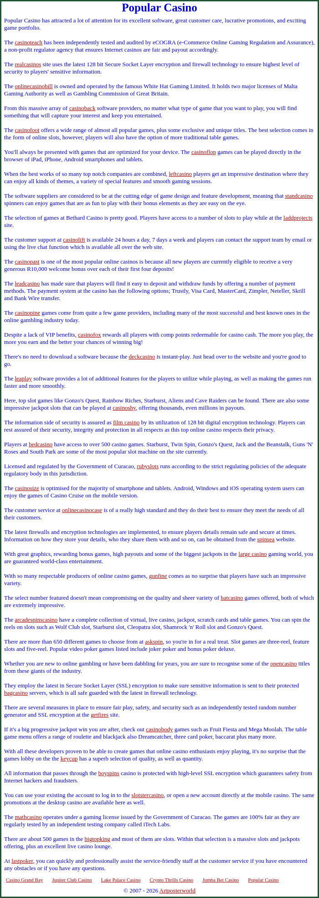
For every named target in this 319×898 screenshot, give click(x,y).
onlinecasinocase (82, 510)
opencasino (283, 663)
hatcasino (232, 597)
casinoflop (203, 151)
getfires (99, 714)
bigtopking (97, 838)
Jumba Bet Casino (220, 879)
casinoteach (28, 42)
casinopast (27, 261)
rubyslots (148, 466)
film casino (126, 422)
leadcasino (27, 283)
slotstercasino (148, 795)
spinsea (265, 539)
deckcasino (142, 356)
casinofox (89, 334)
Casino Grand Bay (24, 879)
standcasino (299, 195)
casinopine (27, 312)
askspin (154, 641)
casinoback (82, 108)
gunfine (158, 575)
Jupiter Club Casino (72, 879)
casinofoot (27, 130)
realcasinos (28, 64)
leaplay (23, 378)
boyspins (108, 773)
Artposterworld (178, 890)
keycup (69, 758)
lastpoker (22, 860)
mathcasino (28, 816)
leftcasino (180, 173)
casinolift (74, 239)
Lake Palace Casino (121, 879)
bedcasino (40, 444)
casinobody (159, 729)
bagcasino (16, 692)
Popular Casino (263, 879)
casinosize (27, 488)
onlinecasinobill (33, 86)
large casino (252, 553)
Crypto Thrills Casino (171, 879)
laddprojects (298, 217)
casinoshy (124, 407)
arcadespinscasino (36, 619)
